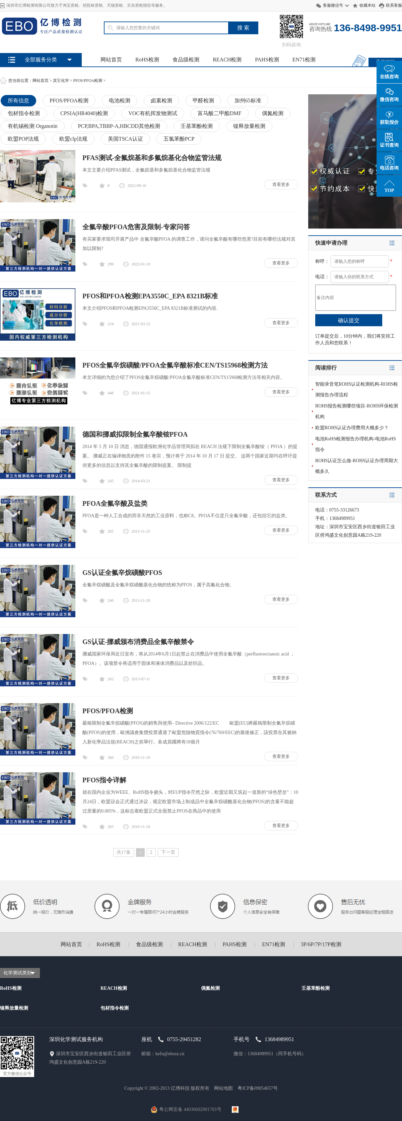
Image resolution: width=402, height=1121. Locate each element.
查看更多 (281, 184)
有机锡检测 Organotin (33, 126)
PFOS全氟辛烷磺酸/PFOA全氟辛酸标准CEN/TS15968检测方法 (175, 365)
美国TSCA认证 (125, 139)
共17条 (124, 852)
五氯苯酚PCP (178, 139)
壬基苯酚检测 (197, 126)
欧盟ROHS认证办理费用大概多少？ (352, 427)
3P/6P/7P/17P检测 (321, 944)
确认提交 (348, 320)
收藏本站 (367, 5)
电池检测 (119, 100)
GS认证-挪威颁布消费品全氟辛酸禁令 (138, 641)
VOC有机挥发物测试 (152, 113)
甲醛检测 (203, 100)
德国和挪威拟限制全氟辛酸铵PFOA (135, 434)
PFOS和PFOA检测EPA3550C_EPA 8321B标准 (150, 296)
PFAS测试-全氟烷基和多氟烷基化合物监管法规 (151, 157)
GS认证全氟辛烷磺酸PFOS (122, 572)
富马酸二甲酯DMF (220, 113)
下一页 (168, 852)
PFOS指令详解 (104, 780)
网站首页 (111, 59)
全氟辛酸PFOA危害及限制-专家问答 (136, 227)
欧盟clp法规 (73, 139)
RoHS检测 (147, 59)
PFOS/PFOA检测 (88, 80)
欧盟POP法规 (23, 139)
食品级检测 (186, 59)
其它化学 (61, 80)
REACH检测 (227, 59)
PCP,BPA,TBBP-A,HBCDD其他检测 (119, 126)
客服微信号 (333, 5)
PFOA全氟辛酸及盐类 (114, 503)
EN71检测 (304, 59)
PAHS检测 (267, 59)
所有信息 (18, 100)
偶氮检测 (272, 113)
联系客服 (394, 5)
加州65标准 (247, 100)
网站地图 (223, 1088)
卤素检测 (161, 100)
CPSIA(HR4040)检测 (84, 113)
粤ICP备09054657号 (258, 1088)
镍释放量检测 (249, 126)
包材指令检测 (24, 113)
